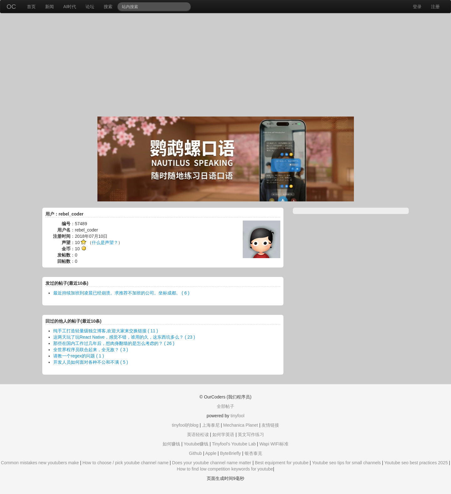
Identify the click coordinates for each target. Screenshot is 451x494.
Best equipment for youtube (281, 462)
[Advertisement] (225, 66)
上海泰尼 (211, 425)
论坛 (90, 6)
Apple (210, 453)
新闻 (49, 6)
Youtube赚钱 (196, 443)
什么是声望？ (105, 242)
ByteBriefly (230, 453)
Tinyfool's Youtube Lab (234, 443)
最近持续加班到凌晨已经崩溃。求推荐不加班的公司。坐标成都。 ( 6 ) (121, 292)
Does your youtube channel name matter (211, 462)
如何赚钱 (171, 443)
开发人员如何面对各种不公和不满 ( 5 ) (90, 362)
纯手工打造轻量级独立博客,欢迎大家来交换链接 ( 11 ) (105, 330)
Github (195, 453)
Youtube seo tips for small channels (346, 462)
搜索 (108, 6)
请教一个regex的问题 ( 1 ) (78, 355)
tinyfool (237, 415)
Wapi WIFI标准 (273, 443)
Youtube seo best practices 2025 (416, 462)
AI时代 (69, 6)
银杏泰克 (253, 453)
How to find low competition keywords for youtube (225, 468)
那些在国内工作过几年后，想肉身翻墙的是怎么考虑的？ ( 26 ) (113, 343)
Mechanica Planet (240, 425)
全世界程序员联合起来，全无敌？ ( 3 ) (90, 349)
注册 (435, 6)
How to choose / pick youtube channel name (125, 462)
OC (11, 6)
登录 (417, 6)
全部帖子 (225, 406)
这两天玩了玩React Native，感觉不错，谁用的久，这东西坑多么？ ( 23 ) (124, 337)
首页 (31, 6)
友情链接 (270, 425)
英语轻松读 (198, 434)
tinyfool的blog (185, 425)
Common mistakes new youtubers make (40, 462)
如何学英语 (223, 434)
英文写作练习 (251, 434)
